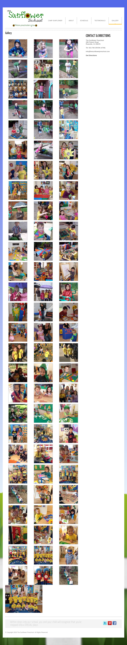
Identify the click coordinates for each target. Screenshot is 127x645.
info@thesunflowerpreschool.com (98, 51)
